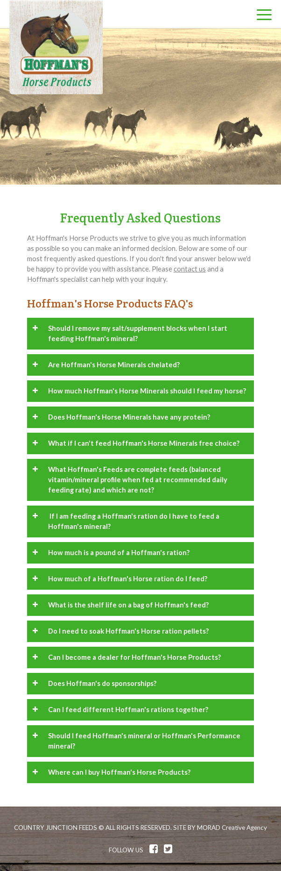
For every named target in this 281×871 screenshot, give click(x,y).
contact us (190, 269)
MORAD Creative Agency (232, 827)
